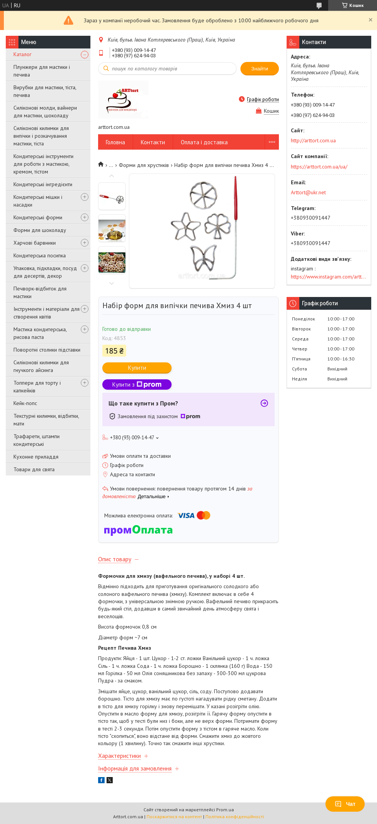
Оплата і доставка (204, 142)
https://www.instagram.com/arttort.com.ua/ (329, 276)
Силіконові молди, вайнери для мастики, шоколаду (45, 111)
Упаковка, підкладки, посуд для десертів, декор (45, 272)
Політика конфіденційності (234, 816)
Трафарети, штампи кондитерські (36, 440)
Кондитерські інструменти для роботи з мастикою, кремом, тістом (43, 164)
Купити (137, 367)
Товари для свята (34, 469)
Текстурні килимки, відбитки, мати (46, 419)
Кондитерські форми (37, 217)
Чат (345, 804)
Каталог (22, 54)
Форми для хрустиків (144, 165)
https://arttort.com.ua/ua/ (319, 166)
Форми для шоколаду (39, 230)
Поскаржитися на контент (174, 816)
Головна (115, 142)
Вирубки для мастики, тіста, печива (44, 91)
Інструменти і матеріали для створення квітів (46, 312)
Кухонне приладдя (35, 456)
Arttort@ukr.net (308, 192)
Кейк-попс (25, 403)
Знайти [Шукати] (259, 69)
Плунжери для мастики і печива (41, 70)
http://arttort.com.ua (313, 140)
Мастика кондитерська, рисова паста (40, 333)
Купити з (137, 384)
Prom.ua (225, 809)
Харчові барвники (34, 242)
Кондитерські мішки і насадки (37, 200)
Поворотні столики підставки (46, 349)
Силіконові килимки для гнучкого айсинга (41, 366)
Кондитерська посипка (39, 255)
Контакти (153, 142)
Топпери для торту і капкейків (37, 386)
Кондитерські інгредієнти (42, 184)
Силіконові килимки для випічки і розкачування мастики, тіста (41, 136)
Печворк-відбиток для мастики (40, 292)
